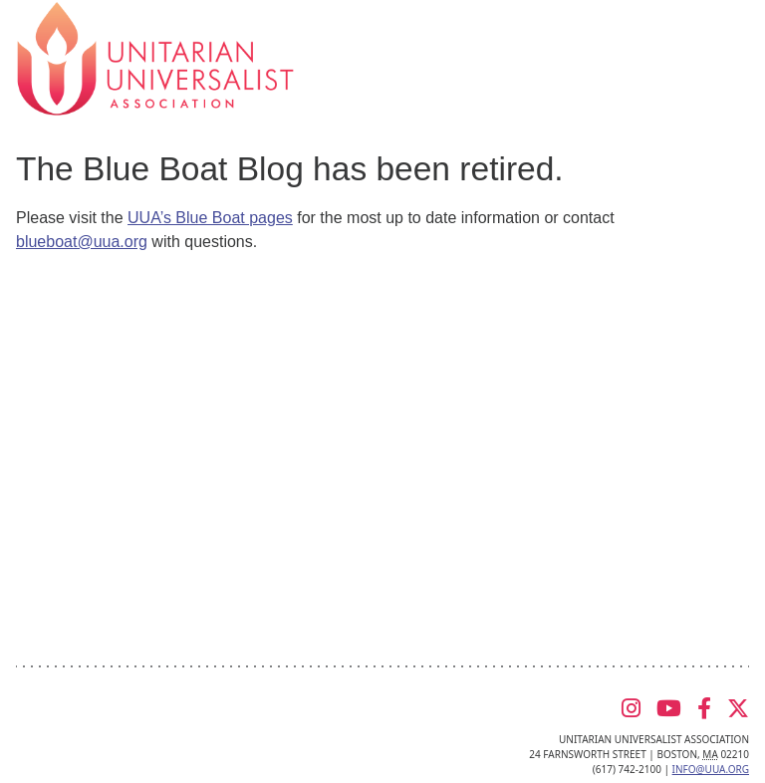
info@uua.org (710, 769)
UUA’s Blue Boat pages (210, 217)
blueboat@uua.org (81, 241)
